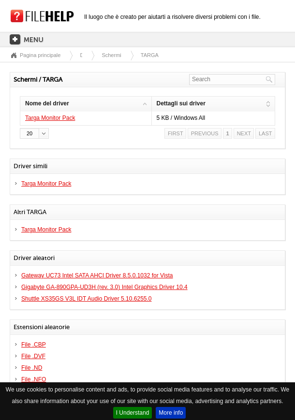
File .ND (31, 367)
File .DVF (33, 356)
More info (171, 412)
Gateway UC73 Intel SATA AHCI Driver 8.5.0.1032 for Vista (97, 275)
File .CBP (33, 344)
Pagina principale (40, 55)
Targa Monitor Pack (50, 118)
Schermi (111, 55)
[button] (34, 133)
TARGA (150, 55)
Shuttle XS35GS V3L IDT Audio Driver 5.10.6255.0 (86, 298)
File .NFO (33, 379)
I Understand (132, 412)
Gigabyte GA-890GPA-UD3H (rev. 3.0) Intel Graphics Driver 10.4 (104, 287)
